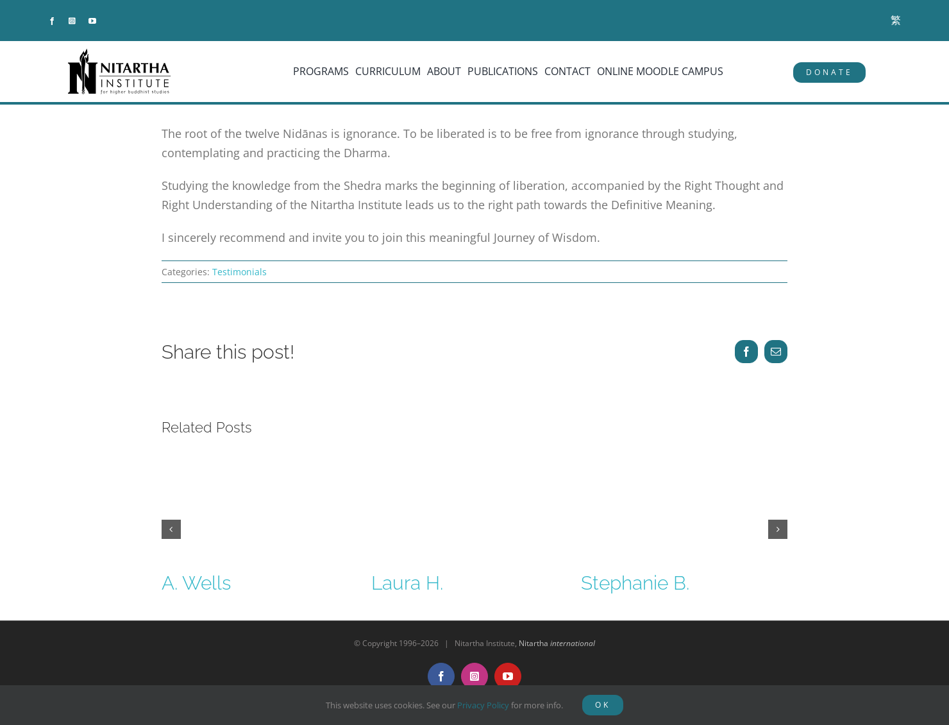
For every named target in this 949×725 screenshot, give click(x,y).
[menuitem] (896, 20)
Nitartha (557, 643)
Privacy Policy (483, 705)
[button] (171, 529)
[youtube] (92, 21)
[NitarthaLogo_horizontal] (119, 53)
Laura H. (407, 583)
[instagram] (72, 21)
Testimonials (239, 272)
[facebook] (52, 21)
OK (602, 704)
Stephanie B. (635, 583)
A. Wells (196, 583)
